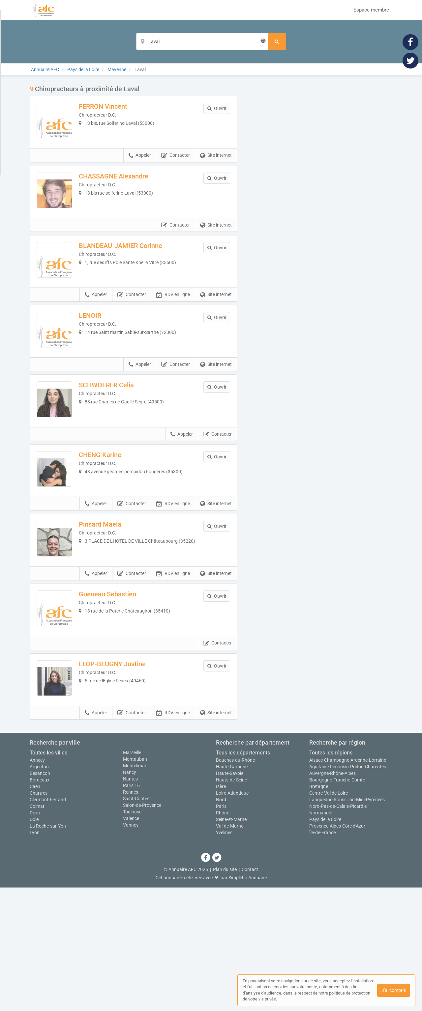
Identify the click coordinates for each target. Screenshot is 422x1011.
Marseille (132, 876)
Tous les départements (243, 876)
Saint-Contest (137, 922)
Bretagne (318, 910)
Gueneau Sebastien (121, 690)
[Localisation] (202, 41)
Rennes (130, 915)
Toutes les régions (330, 876)
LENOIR (104, 357)
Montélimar (134, 889)
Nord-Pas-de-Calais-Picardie (338, 929)
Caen (35, 910)
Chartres (38, 916)
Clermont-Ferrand (48, 923)
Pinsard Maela (114, 607)
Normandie (320, 936)
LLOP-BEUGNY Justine (126, 774)
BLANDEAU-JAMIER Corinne (134, 273)
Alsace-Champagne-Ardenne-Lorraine (347, 883)
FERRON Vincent (117, 106)
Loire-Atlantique (232, 916)
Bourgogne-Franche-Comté (337, 903)
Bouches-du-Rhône (235, 883)
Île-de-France (322, 956)
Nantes (130, 902)
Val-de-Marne (229, 949)
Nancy (129, 895)
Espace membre (371, 10)
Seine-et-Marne (231, 942)
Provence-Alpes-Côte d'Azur (337, 949)
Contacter (175, 169)
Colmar (37, 929)
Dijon (35, 936)
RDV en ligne (173, 336)
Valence (131, 941)
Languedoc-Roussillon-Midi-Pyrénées (347, 923)
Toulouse (132, 935)
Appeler (140, 169)
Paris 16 (131, 909)
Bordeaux (39, 903)
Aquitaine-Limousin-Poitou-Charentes (347, 890)
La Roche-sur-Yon (48, 949)
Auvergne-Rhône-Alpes (332, 896)
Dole (34, 942)
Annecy (37, 883)
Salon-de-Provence (142, 928)
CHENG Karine (114, 523)
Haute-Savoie (229, 896)
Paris (221, 929)
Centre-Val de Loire (328, 916)
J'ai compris (393, 990)
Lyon (35, 956)
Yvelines (224, 956)
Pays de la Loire (325, 942)
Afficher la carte (320, 178)
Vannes (130, 948)
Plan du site (225, 993)
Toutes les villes (48, 876)
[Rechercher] (277, 41)
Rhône (222, 936)
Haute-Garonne (232, 890)
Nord (221, 923)
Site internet (216, 169)
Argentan (39, 890)
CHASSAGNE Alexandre (127, 190)
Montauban (135, 882)
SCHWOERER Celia (120, 440)
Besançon (40, 896)
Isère (221, 910)
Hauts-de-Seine (231, 903)
